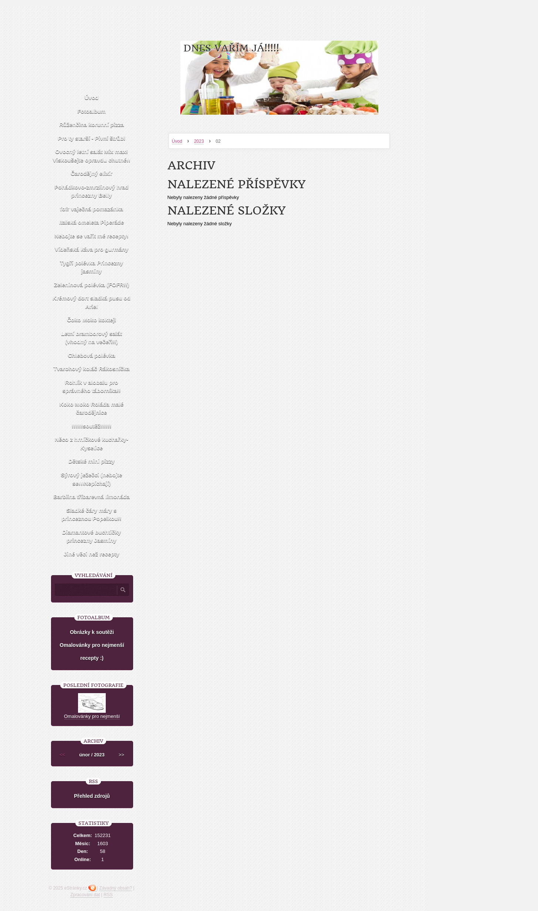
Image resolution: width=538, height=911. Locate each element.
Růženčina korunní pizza (91, 124)
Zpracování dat (85, 894)
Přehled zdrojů (92, 796)
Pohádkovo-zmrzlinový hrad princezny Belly (91, 191)
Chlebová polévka (91, 355)
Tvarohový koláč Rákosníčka (92, 368)
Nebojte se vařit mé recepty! (91, 236)
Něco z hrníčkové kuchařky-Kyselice (91, 443)
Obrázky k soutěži (92, 632)
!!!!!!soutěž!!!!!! (91, 426)
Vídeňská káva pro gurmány (91, 249)
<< (62, 755)
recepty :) (92, 658)
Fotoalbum (91, 111)
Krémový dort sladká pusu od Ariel (92, 302)
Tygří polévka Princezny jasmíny (91, 267)
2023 (199, 141)
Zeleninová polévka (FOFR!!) (91, 284)
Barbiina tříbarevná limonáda (91, 496)
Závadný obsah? (115, 888)
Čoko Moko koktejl (91, 320)
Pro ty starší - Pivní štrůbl (91, 138)
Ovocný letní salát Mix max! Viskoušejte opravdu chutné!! (92, 155)
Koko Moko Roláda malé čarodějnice (91, 408)
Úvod (177, 141)
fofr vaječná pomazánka (91, 209)
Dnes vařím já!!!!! (231, 48)
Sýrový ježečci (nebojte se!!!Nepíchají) (91, 479)
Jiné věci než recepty (91, 554)
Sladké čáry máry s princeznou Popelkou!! (92, 514)
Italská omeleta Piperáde (91, 222)
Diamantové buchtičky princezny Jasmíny (91, 536)
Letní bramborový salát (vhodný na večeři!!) (91, 337)
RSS (108, 894)
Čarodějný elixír (91, 173)
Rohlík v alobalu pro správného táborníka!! (91, 386)
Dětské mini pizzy (91, 461)
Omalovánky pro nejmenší (92, 645)
